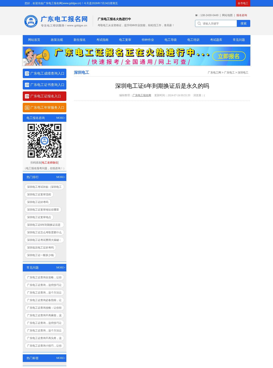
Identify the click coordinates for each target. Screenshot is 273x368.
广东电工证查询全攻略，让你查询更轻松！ (44, 278)
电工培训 (193, 39)
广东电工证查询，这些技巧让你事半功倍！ (44, 323)
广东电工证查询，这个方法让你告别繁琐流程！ (44, 293)
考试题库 (216, 39)
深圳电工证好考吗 (37, 202)
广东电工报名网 (142, 95)
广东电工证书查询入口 (47, 85)
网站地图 (227, 15)
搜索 (244, 23)
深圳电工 (243, 72)
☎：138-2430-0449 (206, 15)
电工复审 (125, 39)
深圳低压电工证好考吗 (40, 247)
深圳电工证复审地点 (39, 217)
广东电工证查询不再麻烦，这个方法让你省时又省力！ (44, 316)
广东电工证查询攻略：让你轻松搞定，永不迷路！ (44, 308)
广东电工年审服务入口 (47, 107)
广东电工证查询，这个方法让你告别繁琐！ (44, 331)
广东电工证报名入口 (45, 96)
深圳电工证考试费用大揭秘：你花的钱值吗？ (44, 240)
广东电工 (229, 72)
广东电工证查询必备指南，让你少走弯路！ (44, 301)
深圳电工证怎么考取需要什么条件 (44, 233)
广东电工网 (214, 72)
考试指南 (102, 39)
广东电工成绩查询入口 (47, 73)
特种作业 (148, 39)
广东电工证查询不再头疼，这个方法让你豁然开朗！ (44, 339)
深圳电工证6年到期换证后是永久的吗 (43, 225)
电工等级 (171, 39)
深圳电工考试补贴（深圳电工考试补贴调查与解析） (44, 187)
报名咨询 (241, 15)
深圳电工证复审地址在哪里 (43, 209)
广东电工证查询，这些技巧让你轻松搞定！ (44, 285)
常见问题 (239, 39)
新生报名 (80, 39)
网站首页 (34, 39)
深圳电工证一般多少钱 (40, 255)
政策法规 (57, 39)
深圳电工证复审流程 (39, 194)
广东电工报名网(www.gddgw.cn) (62, 3)
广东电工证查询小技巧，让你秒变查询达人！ (44, 346)
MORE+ (60, 117)
